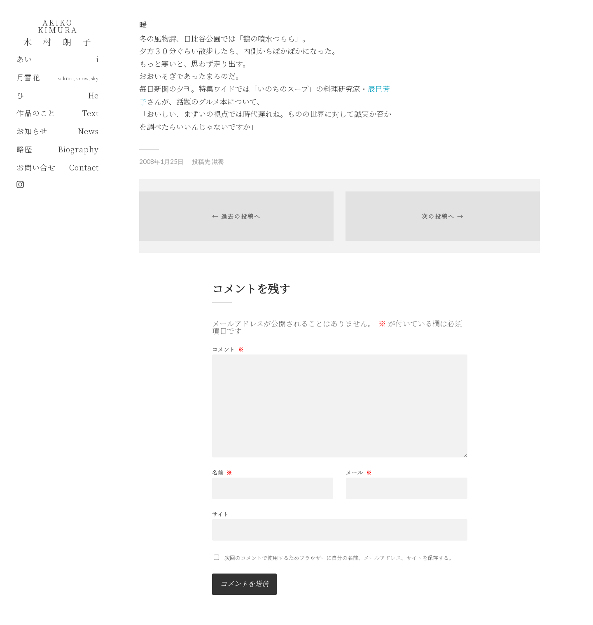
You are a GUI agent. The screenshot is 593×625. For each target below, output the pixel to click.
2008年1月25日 (161, 161)
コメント (228, 349)
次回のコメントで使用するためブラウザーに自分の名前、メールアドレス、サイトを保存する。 (339, 558)
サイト (220, 513)
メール (359, 472)
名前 (222, 472)
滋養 (218, 161)
